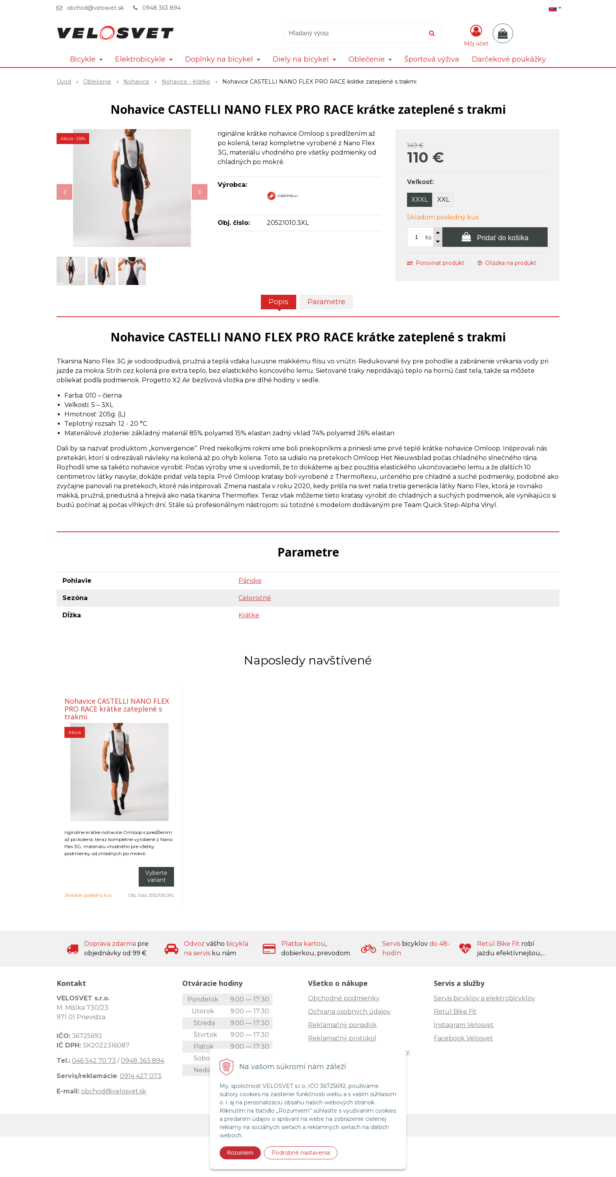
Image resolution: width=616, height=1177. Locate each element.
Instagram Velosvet (464, 1025)
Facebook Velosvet (463, 1038)
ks (428, 237)
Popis (278, 301)
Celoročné (254, 598)
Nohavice (136, 81)
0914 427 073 (140, 1076)
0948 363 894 (161, 7)
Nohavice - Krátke (185, 81)
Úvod (64, 81)
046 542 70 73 (94, 1060)
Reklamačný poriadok (342, 1025)
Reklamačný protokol (342, 1038)
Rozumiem (240, 1153)
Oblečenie (97, 81)
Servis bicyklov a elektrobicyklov (484, 998)
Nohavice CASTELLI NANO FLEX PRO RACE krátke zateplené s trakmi (116, 708)
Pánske (250, 580)
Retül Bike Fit (455, 1011)
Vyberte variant (156, 876)
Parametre (326, 301)
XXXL (419, 199)
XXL (443, 199)
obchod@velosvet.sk (95, 7)
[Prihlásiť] (476, 35)
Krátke (248, 615)
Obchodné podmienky (344, 998)
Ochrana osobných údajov (349, 1011)
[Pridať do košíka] (495, 237)
